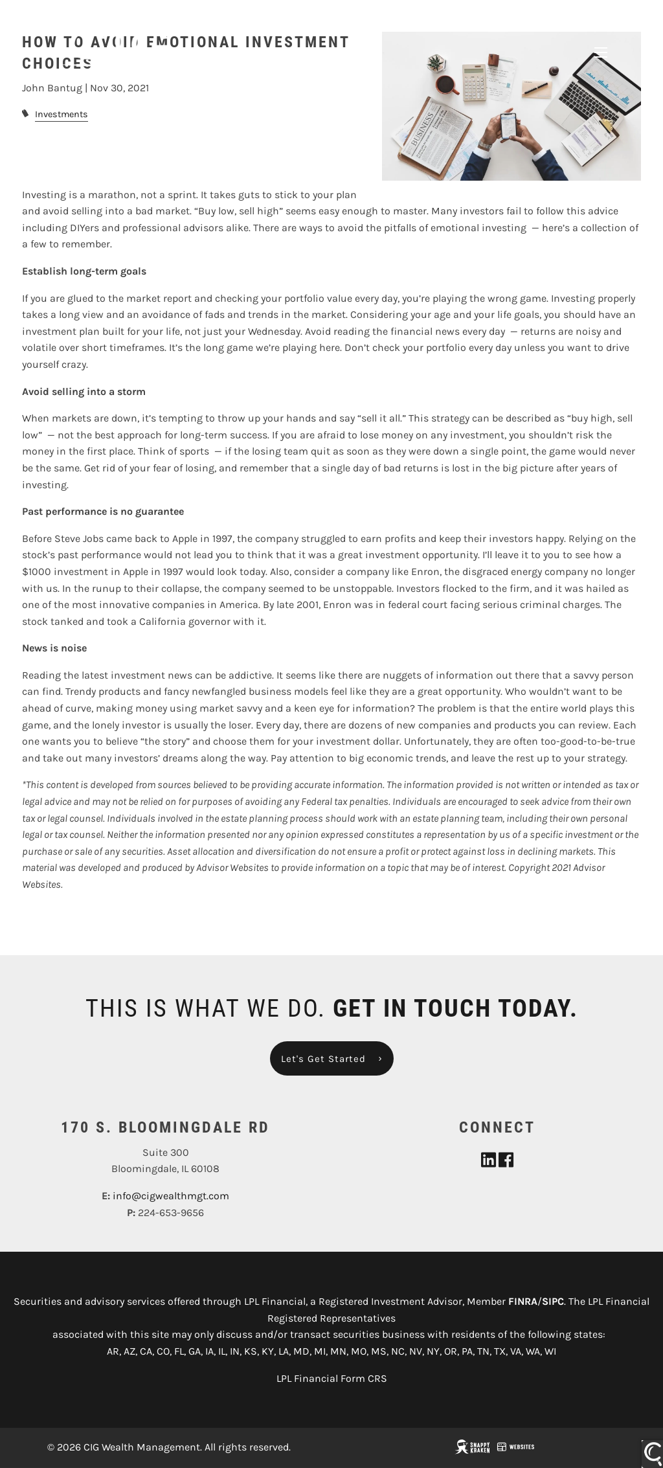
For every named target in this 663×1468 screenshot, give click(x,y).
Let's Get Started (323, 1059)
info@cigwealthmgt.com (171, 1196)
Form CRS (364, 1379)
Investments (61, 114)
